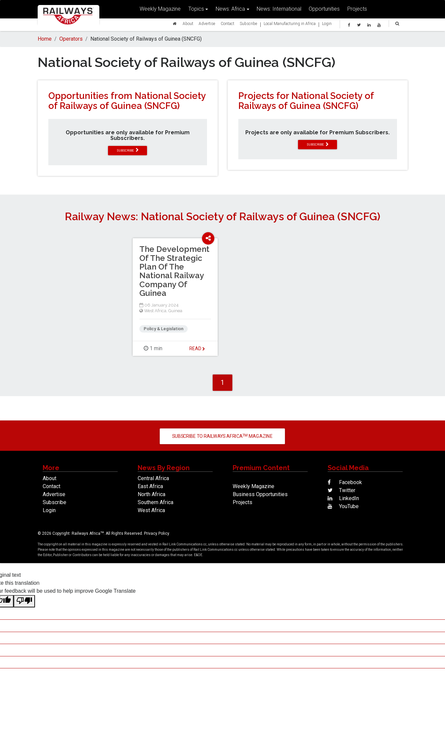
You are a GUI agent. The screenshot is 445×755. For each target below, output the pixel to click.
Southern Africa (155, 502)
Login (327, 24)
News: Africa (230, 10)
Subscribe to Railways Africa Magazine (222, 436)
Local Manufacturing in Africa (290, 24)
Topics (196, 10)
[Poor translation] (24, 601)
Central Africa (153, 478)
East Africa (150, 486)
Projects (357, 10)
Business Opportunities (260, 494)
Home (45, 39)
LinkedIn (343, 498)
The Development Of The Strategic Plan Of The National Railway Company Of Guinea (174, 271)
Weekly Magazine (160, 10)
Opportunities (324, 10)
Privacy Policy (156, 533)
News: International (279, 10)
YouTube (343, 506)
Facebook (345, 482)
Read (197, 348)
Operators (71, 39)
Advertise (207, 24)
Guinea (175, 310)
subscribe (128, 150)
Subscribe (248, 24)
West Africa (155, 310)
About (188, 24)
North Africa (151, 494)
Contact (227, 24)
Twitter (341, 490)
